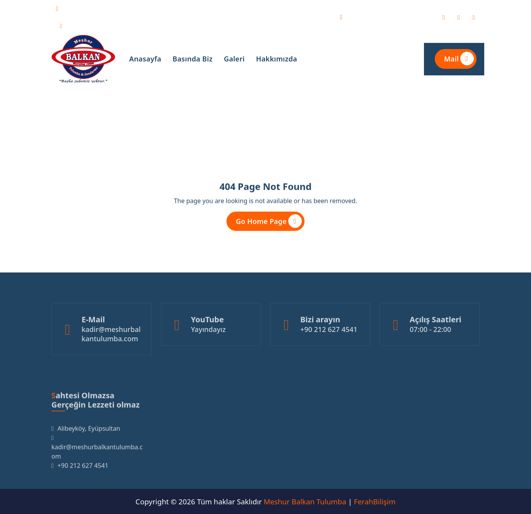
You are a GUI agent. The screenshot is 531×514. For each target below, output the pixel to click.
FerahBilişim (375, 501)
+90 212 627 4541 (99, 24)
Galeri (234, 58)
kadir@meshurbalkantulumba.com (127, 7)
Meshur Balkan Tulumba (305, 501)
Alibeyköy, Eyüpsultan (389, 16)
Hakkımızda (276, 58)
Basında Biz (193, 58)
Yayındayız (208, 341)
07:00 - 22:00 (430, 341)
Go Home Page (268, 223)
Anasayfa (145, 58)
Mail (459, 58)
